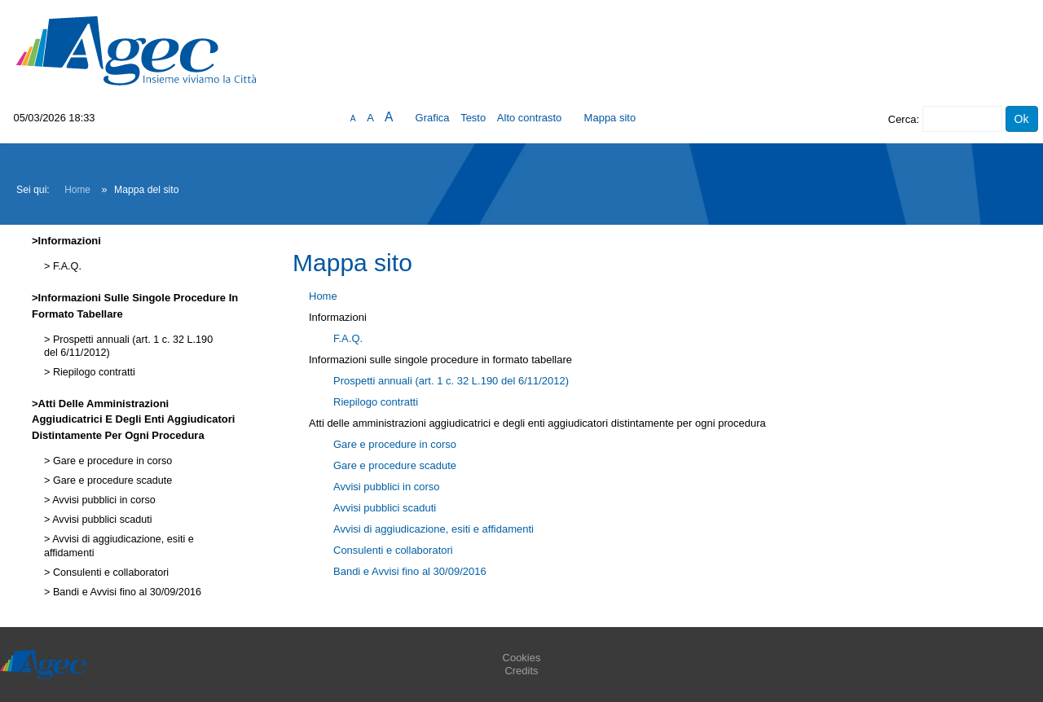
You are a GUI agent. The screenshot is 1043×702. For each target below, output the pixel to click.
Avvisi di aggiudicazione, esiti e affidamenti (433, 529)
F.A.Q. (65, 266)
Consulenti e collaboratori (109, 572)
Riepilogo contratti (92, 372)
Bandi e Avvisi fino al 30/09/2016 (125, 592)
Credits (521, 671)
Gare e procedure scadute (111, 480)
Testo (473, 118)
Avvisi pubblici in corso (102, 500)
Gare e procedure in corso (111, 461)
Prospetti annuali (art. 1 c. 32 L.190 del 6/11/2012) (451, 381)
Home (77, 189)
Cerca (902, 119)
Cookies (522, 658)
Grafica (433, 118)
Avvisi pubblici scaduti (101, 519)
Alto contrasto (529, 118)
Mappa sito (610, 118)
